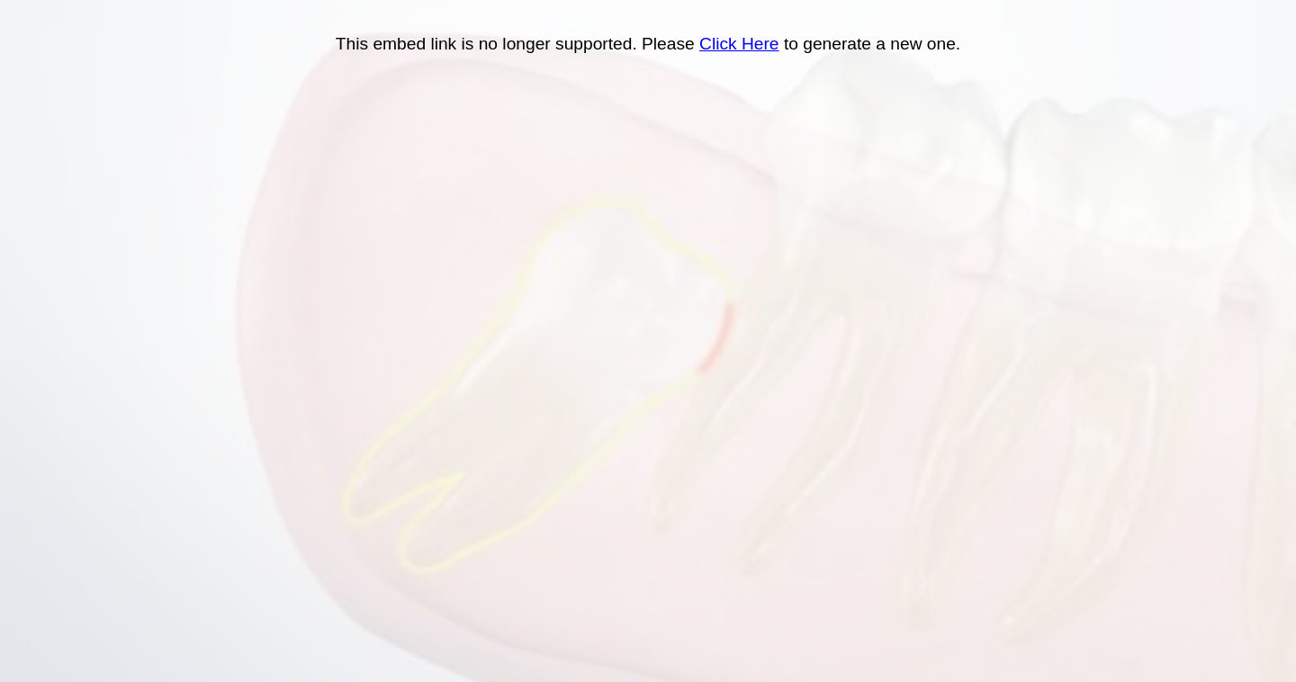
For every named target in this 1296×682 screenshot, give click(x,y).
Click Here (739, 43)
